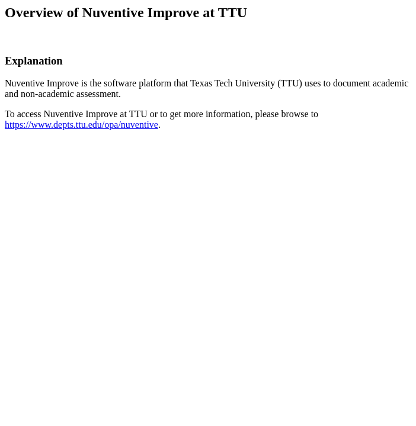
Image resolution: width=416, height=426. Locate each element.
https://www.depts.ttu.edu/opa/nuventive (81, 125)
